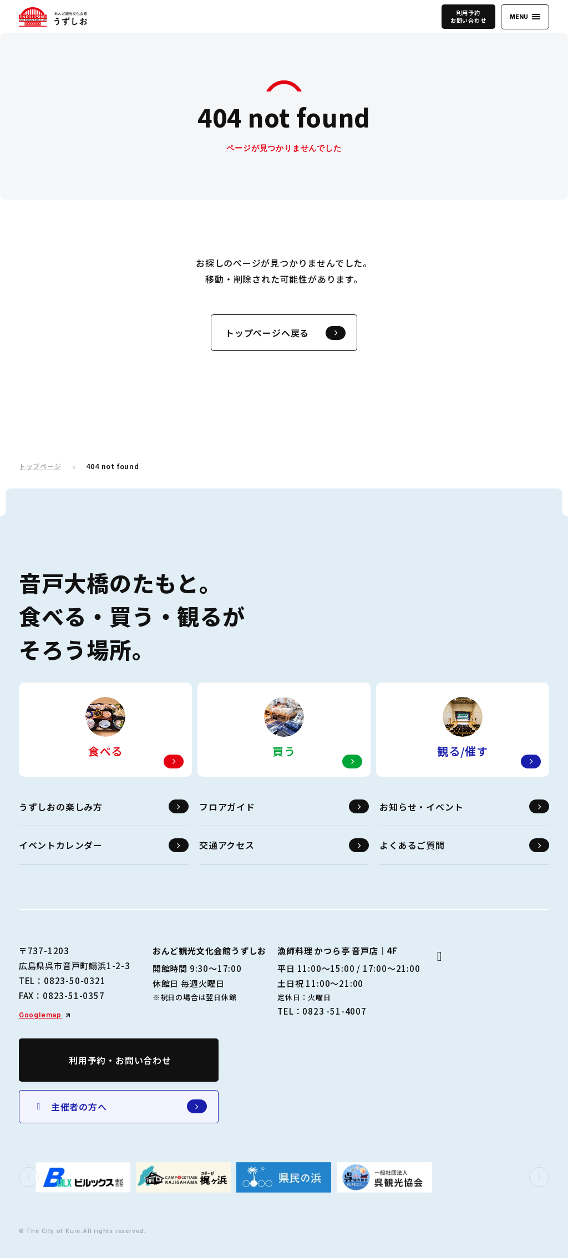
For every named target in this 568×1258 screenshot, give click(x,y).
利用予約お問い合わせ (468, 16)
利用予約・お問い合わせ (120, 1060)
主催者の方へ (120, 1106)
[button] (29, 1177)
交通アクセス (284, 845)
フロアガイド (284, 806)
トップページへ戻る (285, 333)
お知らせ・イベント (464, 806)
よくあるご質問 (464, 845)
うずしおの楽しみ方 (104, 806)
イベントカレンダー (104, 845)
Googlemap (40, 1015)
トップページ (40, 466)
